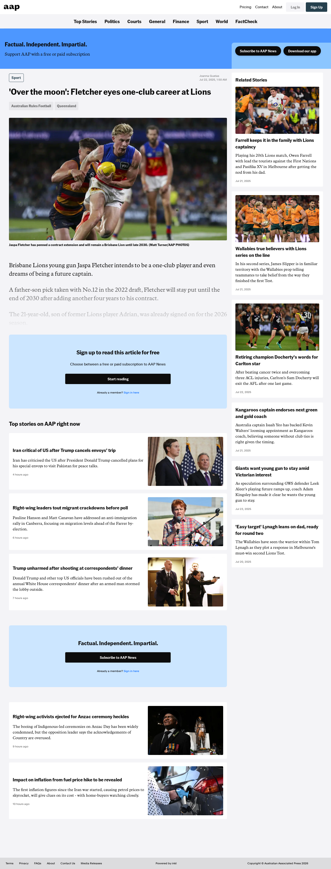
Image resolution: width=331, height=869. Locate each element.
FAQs (37, 863)
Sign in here (131, 392)
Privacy (23, 863)
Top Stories (85, 21)
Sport (202, 21)
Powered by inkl (166, 863)
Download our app (302, 51)
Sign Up (317, 7)
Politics (112, 21)
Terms (9, 863)
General (157, 21)
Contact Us (68, 863)
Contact (261, 7)
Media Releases (91, 863)
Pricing (245, 7)
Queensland (66, 105)
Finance (181, 21)
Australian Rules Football (31, 105)
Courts (134, 21)
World (222, 21)
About (277, 7)
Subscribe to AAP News (258, 51)
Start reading (118, 379)
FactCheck (246, 21)
